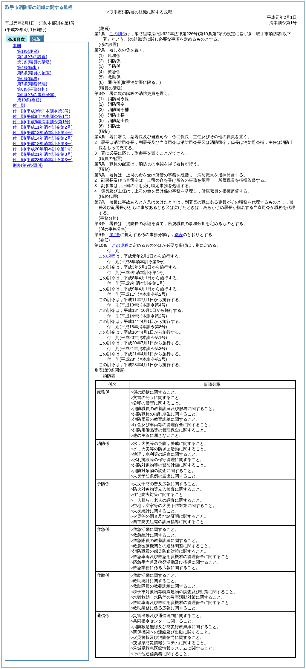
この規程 (120, 245)
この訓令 (117, 33)
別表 (179, 234)
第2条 (114, 234)
